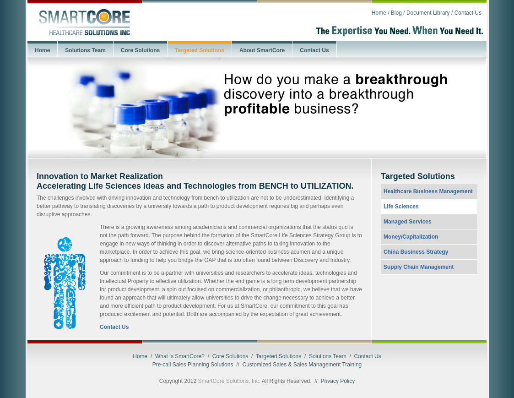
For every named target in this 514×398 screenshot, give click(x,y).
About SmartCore (262, 50)
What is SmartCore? (180, 356)
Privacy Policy (338, 381)
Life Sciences (401, 206)
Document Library (428, 13)
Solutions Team (85, 50)
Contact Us (468, 13)
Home (379, 13)
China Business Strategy (416, 252)
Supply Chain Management (419, 267)
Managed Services (408, 221)
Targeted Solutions (199, 50)
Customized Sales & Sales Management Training (302, 364)
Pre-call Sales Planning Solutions (192, 364)
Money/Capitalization (411, 237)
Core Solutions (140, 50)
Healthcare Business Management (428, 191)
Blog (396, 13)
